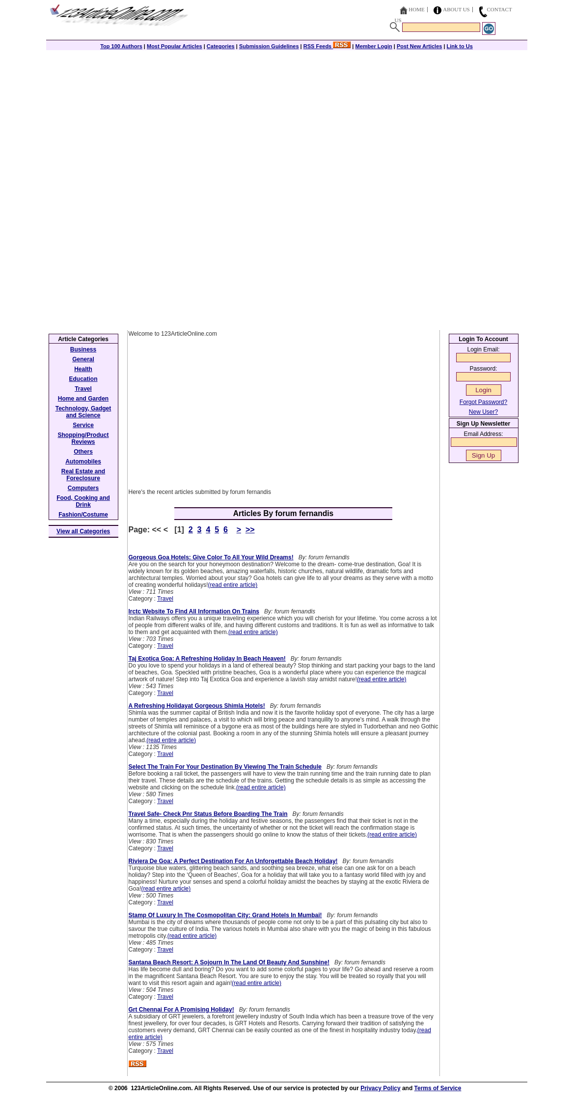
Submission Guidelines (269, 46)
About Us (456, 9)
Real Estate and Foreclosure (83, 475)
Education (83, 379)
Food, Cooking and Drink (83, 501)
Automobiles (83, 461)
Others (83, 451)
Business (83, 349)
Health (83, 369)
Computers (83, 488)
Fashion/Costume (83, 514)
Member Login (373, 46)
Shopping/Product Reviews (83, 438)
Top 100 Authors (121, 46)
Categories (221, 46)
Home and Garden (83, 398)
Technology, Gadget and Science (83, 412)
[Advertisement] (286, 119)
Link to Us (460, 46)
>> (250, 529)
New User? (483, 411)
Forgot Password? (483, 402)
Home (416, 9)
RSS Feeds (327, 46)
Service (83, 425)
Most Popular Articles (174, 46)
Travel (165, 598)
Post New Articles (419, 46)
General (83, 359)
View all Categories (83, 531)
